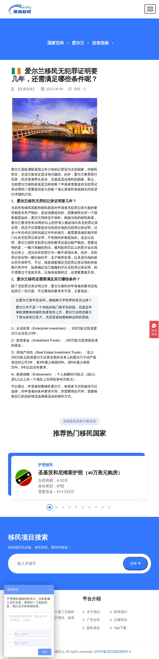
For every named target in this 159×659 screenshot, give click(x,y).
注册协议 (120, 619)
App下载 (120, 628)
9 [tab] (102, 509)
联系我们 (120, 612)
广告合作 (93, 619)
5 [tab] (76, 509)
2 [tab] (56, 509)
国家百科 (55, 43)
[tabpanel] (79, 477)
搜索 (135, 563)
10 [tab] (109, 509)
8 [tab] (96, 509)
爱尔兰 (78, 43)
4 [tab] (69, 509)
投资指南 (100, 43)
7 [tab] (89, 509)
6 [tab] (83, 509)
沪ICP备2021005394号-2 (112, 651)
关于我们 (93, 612)
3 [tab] (63, 509)
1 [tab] (49, 509)
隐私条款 (93, 628)
